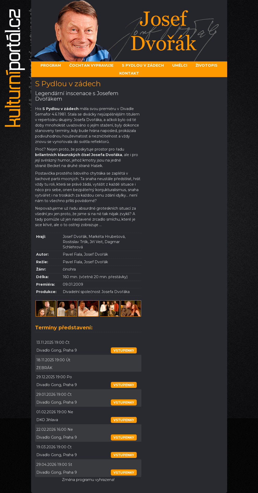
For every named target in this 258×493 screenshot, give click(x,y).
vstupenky (123, 350)
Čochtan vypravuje (91, 65)
